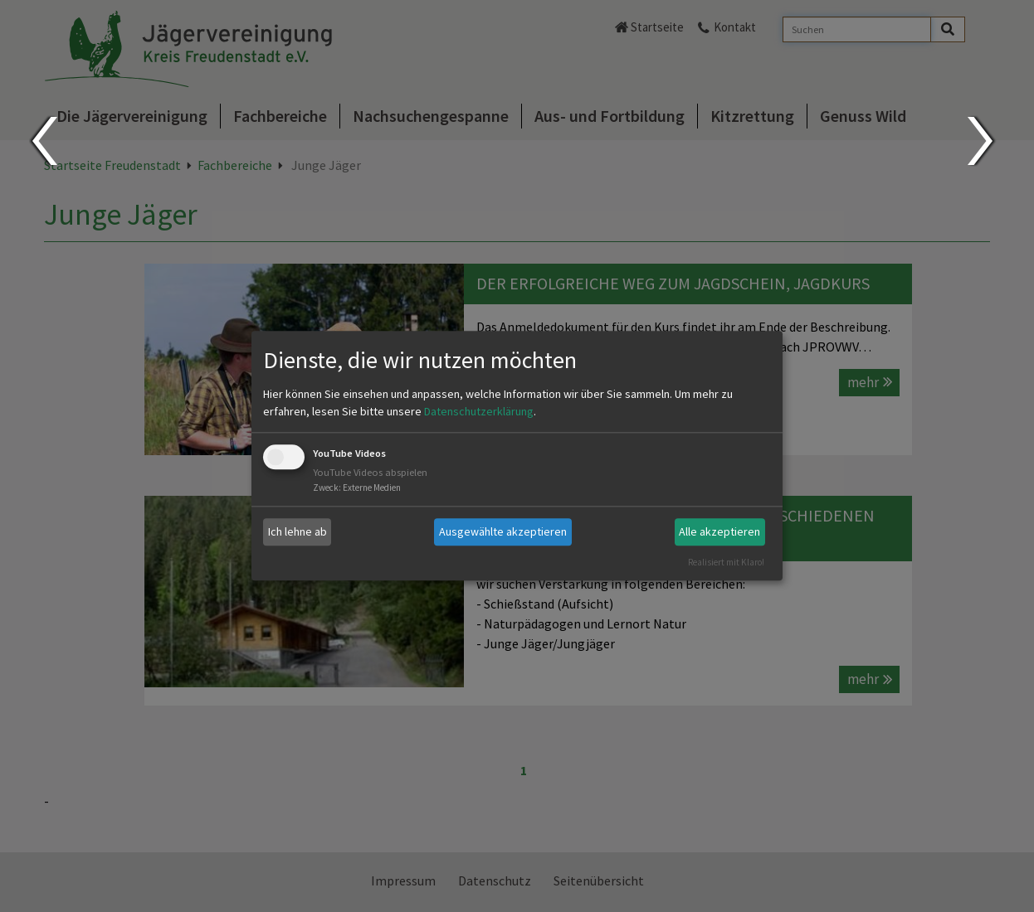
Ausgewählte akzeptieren (503, 531)
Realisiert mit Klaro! (726, 562)
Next (982, 141)
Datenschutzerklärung (479, 411)
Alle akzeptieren (719, 531)
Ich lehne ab (297, 531)
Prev (43, 141)
